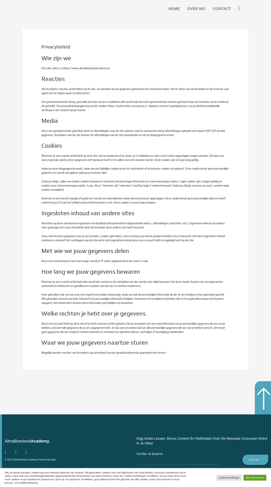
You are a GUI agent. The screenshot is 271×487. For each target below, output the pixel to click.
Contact (222, 9)
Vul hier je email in (149, 454)
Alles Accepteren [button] (255, 477)
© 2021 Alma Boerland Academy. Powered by (28, 459)
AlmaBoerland (27, 441)
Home (174, 9)
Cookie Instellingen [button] (229, 477)
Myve (53, 459)
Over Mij (196, 9)
